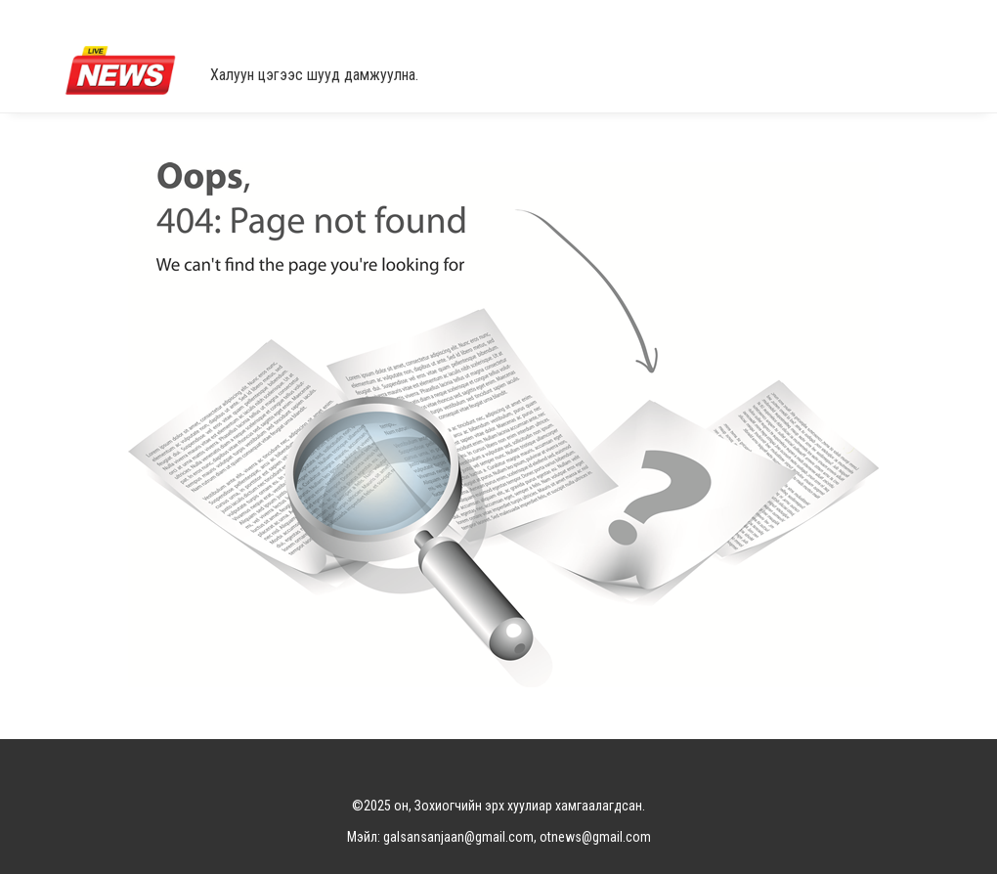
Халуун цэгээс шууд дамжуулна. (314, 75)
